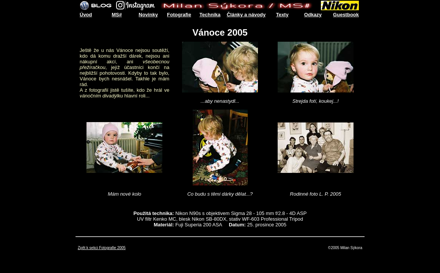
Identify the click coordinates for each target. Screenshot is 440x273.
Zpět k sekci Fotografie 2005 (102, 248)
